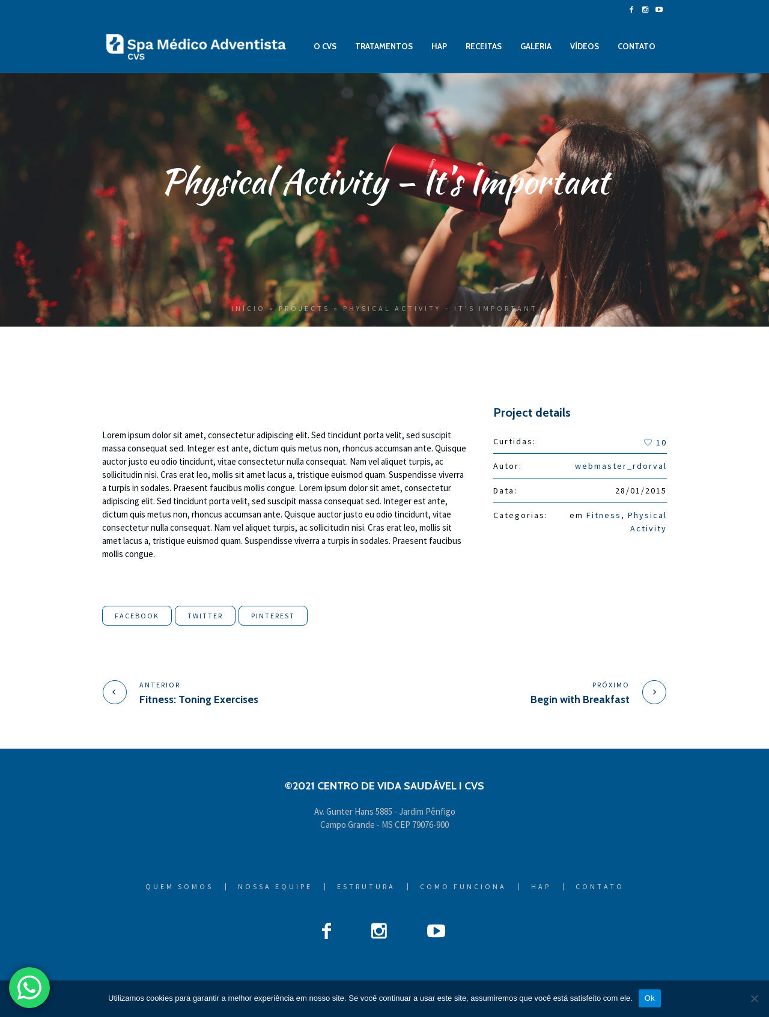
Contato (600, 886)
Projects (304, 308)
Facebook (137, 615)
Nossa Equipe (275, 886)
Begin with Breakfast (580, 699)
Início (248, 308)
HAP (541, 886)
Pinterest (273, 615)
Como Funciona (463, 886)
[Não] (754, 998)
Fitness (603, 515)
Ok (650, 998)
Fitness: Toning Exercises (198, 699)
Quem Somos (179, 886)
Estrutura (366, 886)
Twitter (205, 615)
